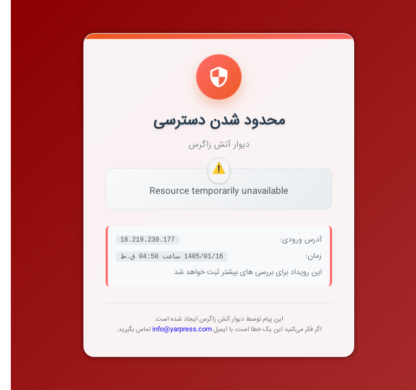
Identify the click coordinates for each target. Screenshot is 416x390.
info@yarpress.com (171, 329)
